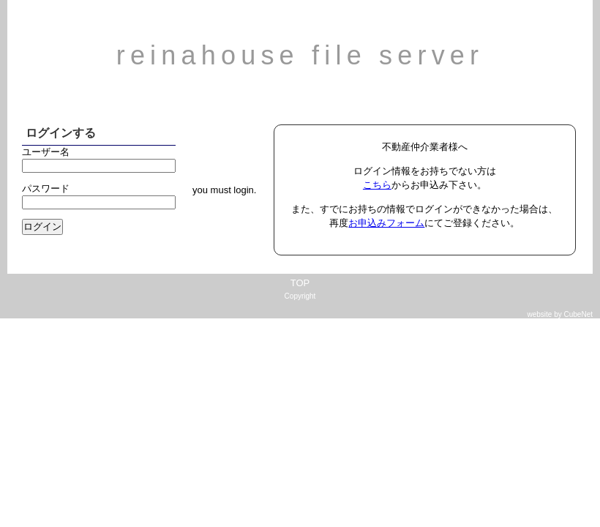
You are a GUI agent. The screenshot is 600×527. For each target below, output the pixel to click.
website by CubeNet (560, 314)
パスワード (46, 188)
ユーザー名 (46, 151)
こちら (377, 184)
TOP (300, 282)
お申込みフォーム (386, 222)
